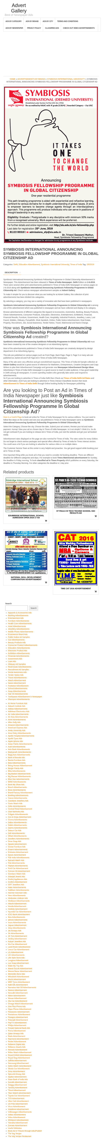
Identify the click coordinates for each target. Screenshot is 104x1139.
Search (8, 603)
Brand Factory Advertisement (20, 793)
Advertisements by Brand (31, 79)
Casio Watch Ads (15, 803)
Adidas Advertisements (17, 709)
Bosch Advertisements (17, 787)
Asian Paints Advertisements (20, 744)
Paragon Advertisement (18, 1017)
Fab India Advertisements (18, 858)
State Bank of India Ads (18, 1079)
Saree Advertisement (17, 683)
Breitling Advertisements (18, 795)
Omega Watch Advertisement (20, 1004)
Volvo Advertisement (16, 1117)
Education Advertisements (19, 648)
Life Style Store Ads (16, 958)
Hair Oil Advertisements (18, 694)
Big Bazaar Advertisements (19, 776)
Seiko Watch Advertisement (19, 1066)
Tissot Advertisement (16, 1090)
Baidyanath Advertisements (19, 752)
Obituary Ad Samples (17, 664)
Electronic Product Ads (17, 651)
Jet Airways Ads (14, 931)
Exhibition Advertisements (19, 653)
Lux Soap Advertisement (18, 963)
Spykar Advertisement (17, 1077)
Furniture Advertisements (18, 621)
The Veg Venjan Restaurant (19, 1136)
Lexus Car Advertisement (18, 950)
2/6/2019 (90, 264)
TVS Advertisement (16, 1098)
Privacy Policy (34, 28)
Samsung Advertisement (18, 1063)
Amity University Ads (16, 730)
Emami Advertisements (17, 849)
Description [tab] (11, 272)
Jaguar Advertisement (17, 925)
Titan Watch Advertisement (19, 1093)
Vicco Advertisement (16, 1106)
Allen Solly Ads (14, 722)
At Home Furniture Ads (17, 703)
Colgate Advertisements (18, 814)
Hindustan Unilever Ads (18, 898)
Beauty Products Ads (17, 642)
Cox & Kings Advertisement (19, 817)
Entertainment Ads (15, 618)
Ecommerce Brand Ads (17, 634)
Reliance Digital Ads (16, 1044)
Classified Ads (52, 28)
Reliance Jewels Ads (16, 1047)
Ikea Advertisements (16, 917)
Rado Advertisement (16, 1036)
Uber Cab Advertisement (18, 1101)
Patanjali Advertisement (18, 1020)
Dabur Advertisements (17, 822)
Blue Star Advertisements (18, 779)
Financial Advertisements (18, 656)
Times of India (76, 264)
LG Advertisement (15, 952)
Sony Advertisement (16, 1071)
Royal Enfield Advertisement (20, 1055)
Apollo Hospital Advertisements (21, 736)
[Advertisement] (52, 53)
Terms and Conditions (67, 21)
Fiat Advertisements (16, 863)
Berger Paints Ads (15, 768)
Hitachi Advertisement (17, 904)
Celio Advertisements (17, 806)
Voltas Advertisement (17, 1115)
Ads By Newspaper (14, 28)
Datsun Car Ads (14, 830)
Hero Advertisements (17, 895)
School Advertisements (17, 688)
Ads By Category (13, 21)
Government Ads (15, 659)
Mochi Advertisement (17, 979)
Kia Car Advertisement (17, 944)
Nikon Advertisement (16, 996)
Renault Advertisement (17, 1050)
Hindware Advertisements (19, 901)
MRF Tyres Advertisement (19, 982)
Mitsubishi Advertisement (18, 977)
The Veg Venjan (14, 1134)
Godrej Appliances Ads (17, 879)
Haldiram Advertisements (18, 890)
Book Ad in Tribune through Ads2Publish (25, 1131)
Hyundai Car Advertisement (19, 912)
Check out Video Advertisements (79, 28)
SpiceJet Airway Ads (16, 1074)
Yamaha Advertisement (17, 1123)
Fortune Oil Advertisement (19, 871)
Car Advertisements (16, 640)
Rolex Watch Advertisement (19, 1052)
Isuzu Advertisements (17, 922)
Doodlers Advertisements (18, 839)
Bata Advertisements (16, 763)
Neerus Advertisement (17, 990)
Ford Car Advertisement (18, 868)
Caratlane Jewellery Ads (18, 801)
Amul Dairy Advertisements (19, 733)
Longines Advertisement (18, 960)
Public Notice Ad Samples (19, 637)
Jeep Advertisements (17, 928)
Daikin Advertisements (17, 825)
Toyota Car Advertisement (19, 1096)
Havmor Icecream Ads (17, 893)
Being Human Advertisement (20, 766)
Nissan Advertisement (17, 998)
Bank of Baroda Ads (16, 757)
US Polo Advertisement (17, 1104)
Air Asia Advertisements (18, 717)
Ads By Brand (32, 21)
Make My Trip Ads (15, 966)
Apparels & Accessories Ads (20, 613)
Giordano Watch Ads (16, 874)
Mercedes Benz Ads (16, 974)
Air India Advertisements (18, 714)
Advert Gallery (19, 8)
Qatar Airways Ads (15, 1033)
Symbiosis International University (66, 79)
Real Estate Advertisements (19, 667)
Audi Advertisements (16, 747)
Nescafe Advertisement (17, 993)
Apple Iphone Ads (15, 741)
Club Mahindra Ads (16, 812)
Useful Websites (15, 1128)
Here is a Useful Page (12, 417)
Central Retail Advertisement (20, 809)
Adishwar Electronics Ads (18, 711)
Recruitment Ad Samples (18, 669)
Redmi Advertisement (17, 1042)
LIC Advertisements (16, 955)
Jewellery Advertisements (18, 629)
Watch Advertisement (17, 680)
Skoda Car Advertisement (19, 1069)
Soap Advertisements (17, 691)
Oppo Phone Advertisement (19, 1009)
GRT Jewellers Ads (16, 885)
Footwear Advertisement (18, 686)
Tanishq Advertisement (17, 1088)
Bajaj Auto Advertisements (19, 755)
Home (12, 79)
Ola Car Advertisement (17, 1001)
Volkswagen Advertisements (20, 1112)
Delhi (15, 264)
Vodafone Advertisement (18, 1109)
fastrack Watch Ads (16, 860)
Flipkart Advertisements (18, 866)
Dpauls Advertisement (17, 844)
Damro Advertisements (17, 828)
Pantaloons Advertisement (19, 1014)
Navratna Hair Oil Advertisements (22, 987)
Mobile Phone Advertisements (20, 632)
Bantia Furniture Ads (16, 760)
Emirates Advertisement (18, 852)
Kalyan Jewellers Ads (17, 941)
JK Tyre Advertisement (17, 936)
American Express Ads (17, 728)
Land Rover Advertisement (19, 947)
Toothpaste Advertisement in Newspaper (25, 697)
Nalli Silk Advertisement (18, 985)
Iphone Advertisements (17, 920)
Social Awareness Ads (17, 672)
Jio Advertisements (16, 933)
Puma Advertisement (16, 1031)
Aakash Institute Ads (16, 706)
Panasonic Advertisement (18, 1012)
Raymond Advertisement (18, 1039)
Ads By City (48, 21)
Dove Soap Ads (14, 841)
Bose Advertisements (17, 790)
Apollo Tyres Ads (15, 738)
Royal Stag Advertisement (19, 1058)
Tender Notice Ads (15, 675)
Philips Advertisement (17, 1025)
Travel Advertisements (17, 678)
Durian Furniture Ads (16, 847)
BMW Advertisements (17, 782)
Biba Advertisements (16, 771)
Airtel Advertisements (17, 720)
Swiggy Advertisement (17, 1085)
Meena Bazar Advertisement (20, 971)
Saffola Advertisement (17, 1060)
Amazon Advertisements (18, 725)
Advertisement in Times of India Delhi (20, 383)
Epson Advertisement (17, 855)
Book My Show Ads (16, 784)
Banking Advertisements (18, 615)
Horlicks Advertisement (17, 909)
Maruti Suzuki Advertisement (20, 968)
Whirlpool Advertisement (18, 1120)
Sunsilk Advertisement (17, 1082)
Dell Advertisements (16, 833)
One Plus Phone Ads (16, 1006)
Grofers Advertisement (17, 882)
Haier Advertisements (17, 887)
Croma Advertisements (17, 820)
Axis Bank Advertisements (19, 749)
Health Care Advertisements (20, 623)
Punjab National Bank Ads (19, 1028)
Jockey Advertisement (17, 939)
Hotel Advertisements (17, 626)
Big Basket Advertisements (19, 774)
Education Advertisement (29, 264)
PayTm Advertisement (17, 1023)
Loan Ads (12, 661)
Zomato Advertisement (17, 1125)
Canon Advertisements (17, 798)
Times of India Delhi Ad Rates (77, 378)
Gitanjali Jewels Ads (16, 876)
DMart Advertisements (17, 836)
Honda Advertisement (17, 906)
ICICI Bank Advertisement (19, 914)
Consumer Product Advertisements (22, 645)
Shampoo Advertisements (19, 699)
